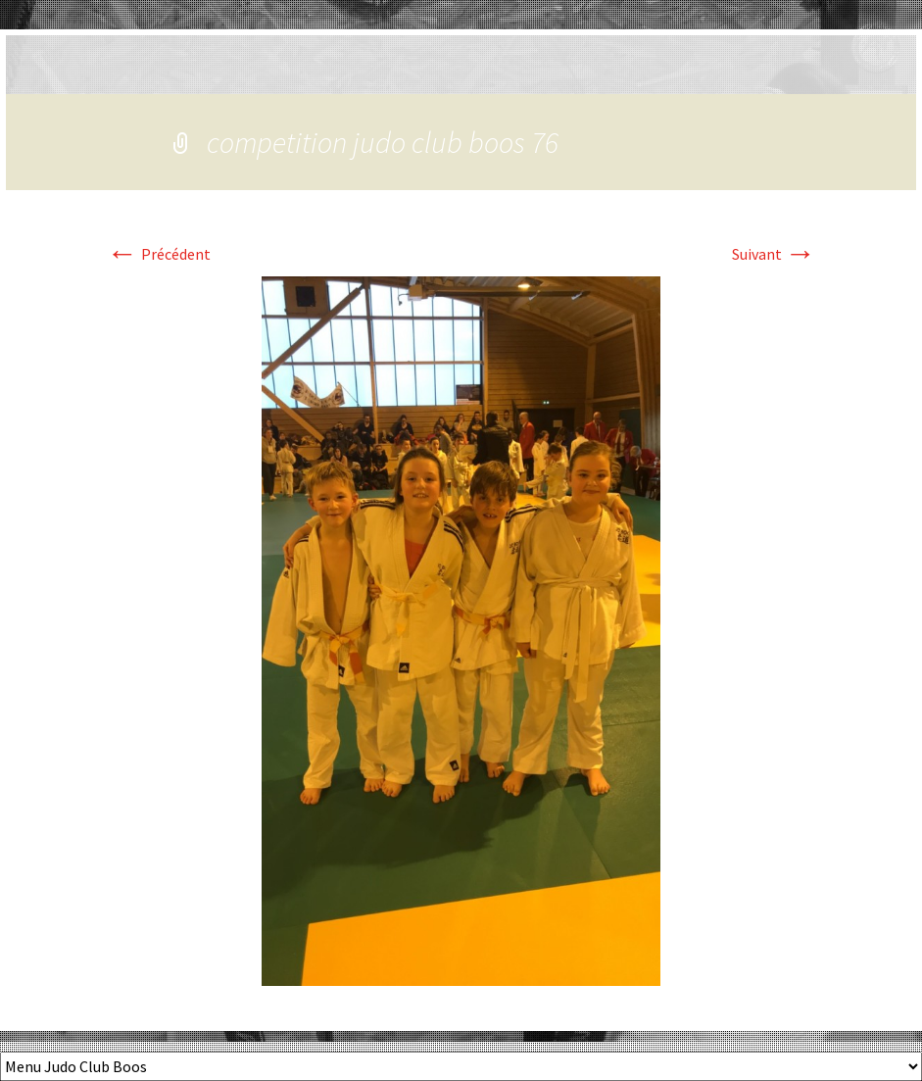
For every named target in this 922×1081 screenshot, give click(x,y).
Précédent (159, 254)
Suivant (774, 254)
